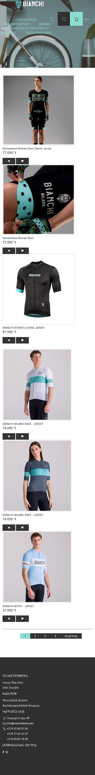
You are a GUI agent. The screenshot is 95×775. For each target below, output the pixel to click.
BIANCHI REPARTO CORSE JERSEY (24, 327)
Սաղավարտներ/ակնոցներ (27, 28)
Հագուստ (9, 32)
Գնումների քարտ (15, 700)
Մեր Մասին (11, 687)
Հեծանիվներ (27, 19)
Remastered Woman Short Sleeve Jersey (27, 148)
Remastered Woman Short (18, 238)
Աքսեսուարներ (17, 24)
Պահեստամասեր (39, 32)
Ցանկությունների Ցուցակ (21, 705)
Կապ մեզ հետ (13, 682)
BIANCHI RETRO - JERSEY (18, 606)
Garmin (44, 24)
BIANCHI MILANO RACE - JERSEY (23, 424)
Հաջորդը (71, 635)
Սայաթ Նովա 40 (16, 718)
